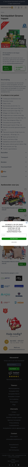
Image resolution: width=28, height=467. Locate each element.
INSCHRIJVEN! (14, 238)
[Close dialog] (26, 222)
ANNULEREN (14, 242)
